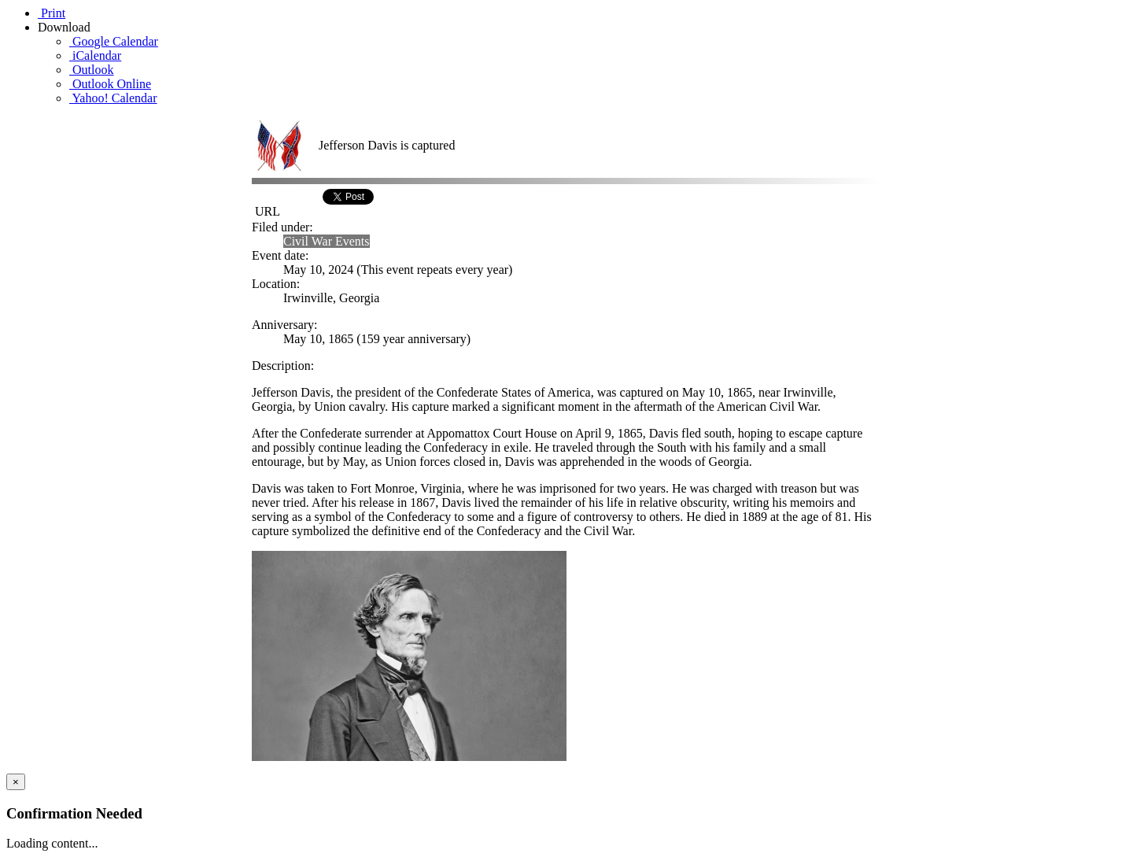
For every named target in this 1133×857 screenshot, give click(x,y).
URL (266, 211)
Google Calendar (113, 41)
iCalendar (95, 55)
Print (51, 13)
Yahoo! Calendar (113, 98)
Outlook (91, 69)
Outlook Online (110, 84)
